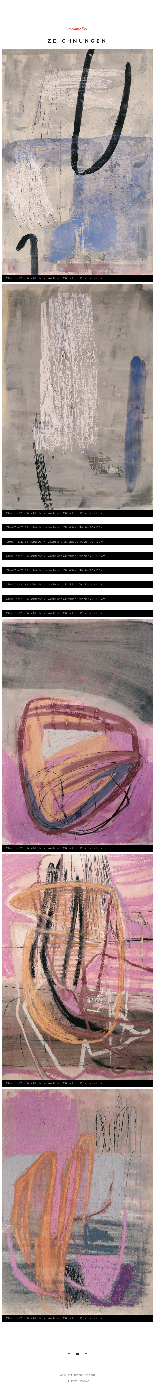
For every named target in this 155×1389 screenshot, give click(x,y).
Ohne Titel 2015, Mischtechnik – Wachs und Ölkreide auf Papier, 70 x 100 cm (55, 278)
